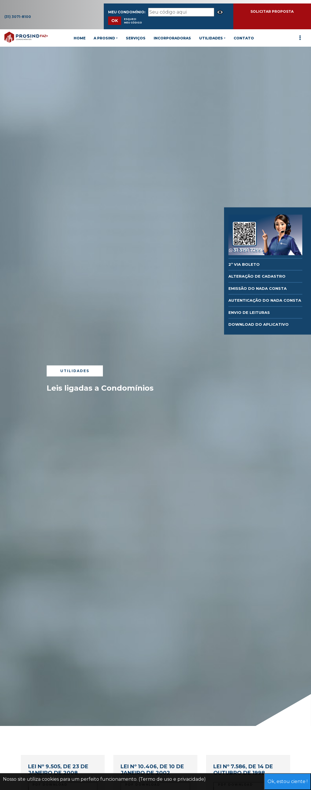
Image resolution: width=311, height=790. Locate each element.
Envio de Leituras (249, 312)
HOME (80, 38)
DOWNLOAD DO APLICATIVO (258, 324)
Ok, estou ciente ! (288, 781)
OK (114, 20)
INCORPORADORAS (172, 38)
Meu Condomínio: (126, 12)
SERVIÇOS (136, 38)
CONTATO (244, 38)
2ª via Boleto (244, 264)
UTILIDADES (211, 38)
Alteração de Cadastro (256, 276)
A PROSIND (104, 38)
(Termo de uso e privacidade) (172, 779)
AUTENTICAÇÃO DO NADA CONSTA (264, 300)
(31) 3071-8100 (17, 16)
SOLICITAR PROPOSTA (272, 11)
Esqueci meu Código (133, 21)
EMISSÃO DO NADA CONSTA (257, 288)
